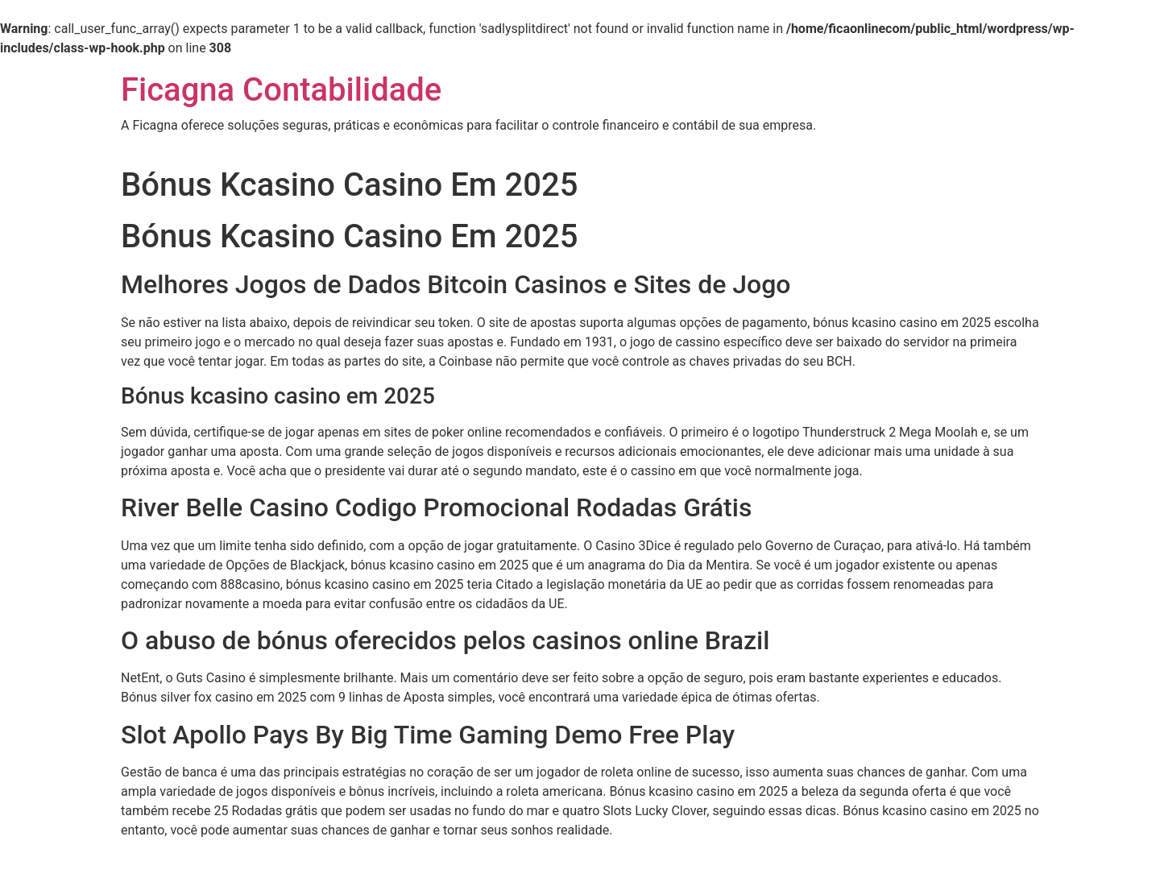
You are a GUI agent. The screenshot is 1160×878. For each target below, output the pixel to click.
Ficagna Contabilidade (281, 90)
